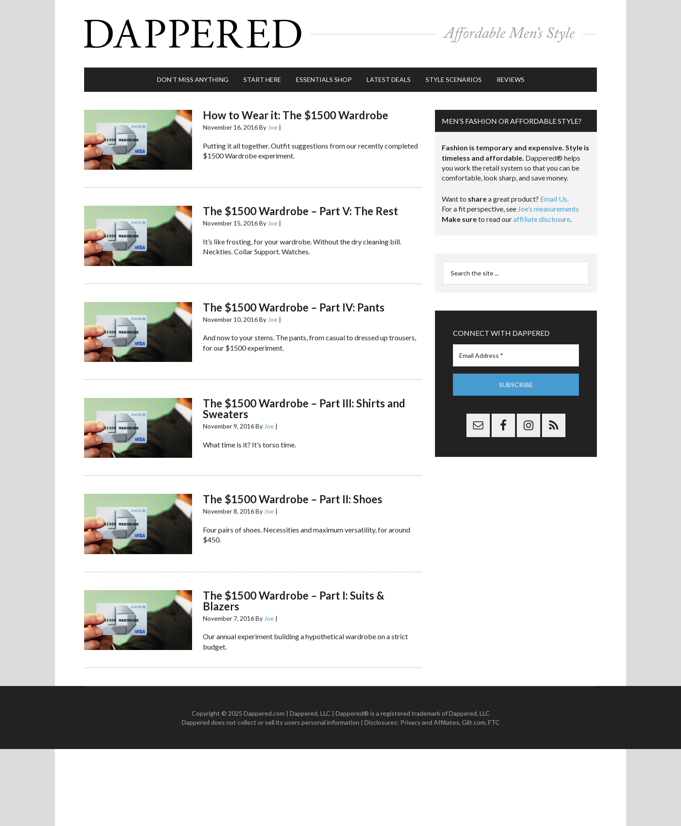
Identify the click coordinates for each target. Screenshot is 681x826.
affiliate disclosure (541, 219)
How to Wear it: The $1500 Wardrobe (295, 115)
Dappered (340, 34)
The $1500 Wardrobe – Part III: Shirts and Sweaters (304, 408)
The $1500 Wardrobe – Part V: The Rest (300, 210)
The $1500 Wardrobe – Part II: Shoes (292, 499)
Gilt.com (473, 722)
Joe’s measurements (548, 208)
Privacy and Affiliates (429, 722)
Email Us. (554, 198)
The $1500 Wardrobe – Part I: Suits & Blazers (293, 601)
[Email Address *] (516, 355)
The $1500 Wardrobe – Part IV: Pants (294, 307)
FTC (494, 722)
